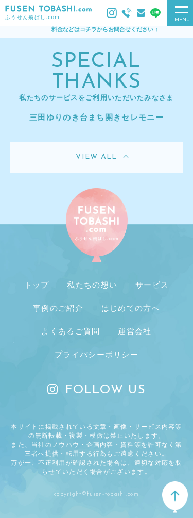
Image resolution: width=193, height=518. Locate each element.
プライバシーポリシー (96, 354)
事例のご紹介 (58, 308)
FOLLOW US (96, 390)
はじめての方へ (130, 308)
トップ (36, 284)
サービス (152, 284)
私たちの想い (92, 284)
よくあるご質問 (70, 331)
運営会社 (134, 331)
